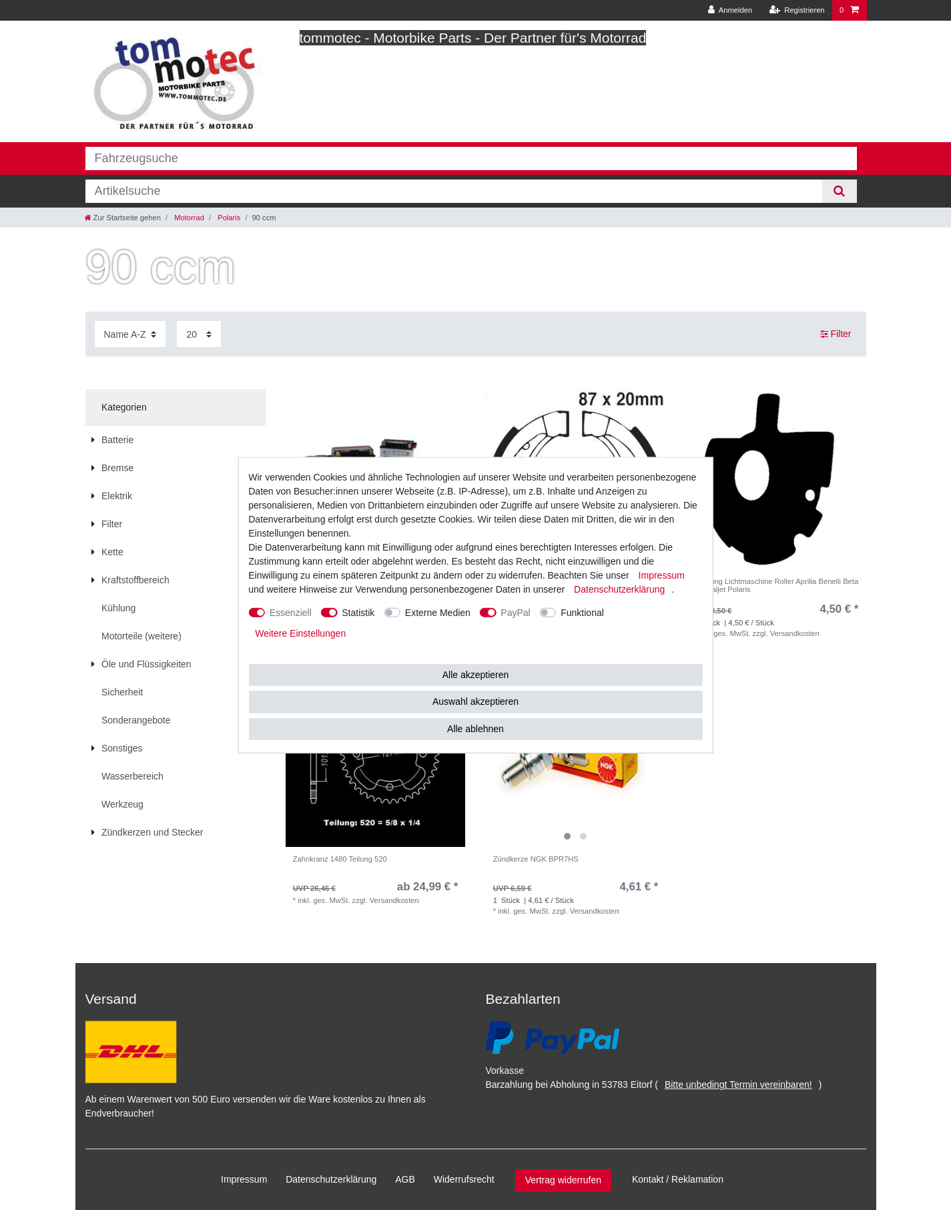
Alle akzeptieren (475, 674)
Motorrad (188, 218)
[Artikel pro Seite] (199, 334)
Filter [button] (836, 334)
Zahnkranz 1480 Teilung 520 (340, 859)
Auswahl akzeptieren (475, 701)
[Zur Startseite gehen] (123, 218)
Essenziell (291, 612)
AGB (405, 1179)
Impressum (244, 1179)
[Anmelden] (730, 10)
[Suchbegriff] (454, 191)
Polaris (228, 218)
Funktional (582, 612)
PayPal (515, 612)
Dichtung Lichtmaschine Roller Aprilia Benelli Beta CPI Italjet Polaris (776, 585)
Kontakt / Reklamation (677, 1179)
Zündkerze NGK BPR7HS (536, 859)
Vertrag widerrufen (563, 1180)
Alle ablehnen (475, 728)
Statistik (358, 612)
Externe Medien (437, 612)
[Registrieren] (796, 10)
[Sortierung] (130, 334)
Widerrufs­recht (464, 1179)
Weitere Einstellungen (300, 632)
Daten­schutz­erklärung (331, 1179)
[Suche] (839, 191)
